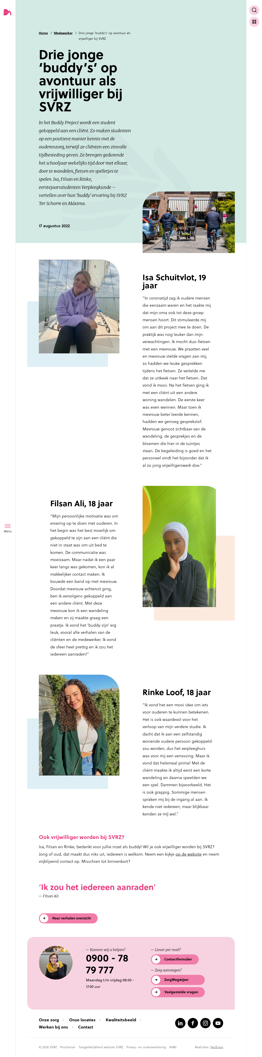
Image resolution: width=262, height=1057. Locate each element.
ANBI (172, 1047)
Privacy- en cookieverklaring (146, 1047)
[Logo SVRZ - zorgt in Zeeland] (7, 12)
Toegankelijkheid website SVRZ (101, 1047)
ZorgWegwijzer (176, 979)
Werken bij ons (53, 1027)
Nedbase (216, 1047)
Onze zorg (49, 1020)
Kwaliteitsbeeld (121, 1020)
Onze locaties (82, 1020)
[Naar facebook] (193, 1023)
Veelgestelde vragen (181, 992)
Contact (85, 1027)
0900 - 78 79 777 (107, 964)
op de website (189, 854)
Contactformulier (178, 959)
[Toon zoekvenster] (254, 10)
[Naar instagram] (205, 1023)
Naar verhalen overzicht (71, 918)
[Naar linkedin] (180, 1023)
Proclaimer (67, 1047)
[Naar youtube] (218, 1023)
